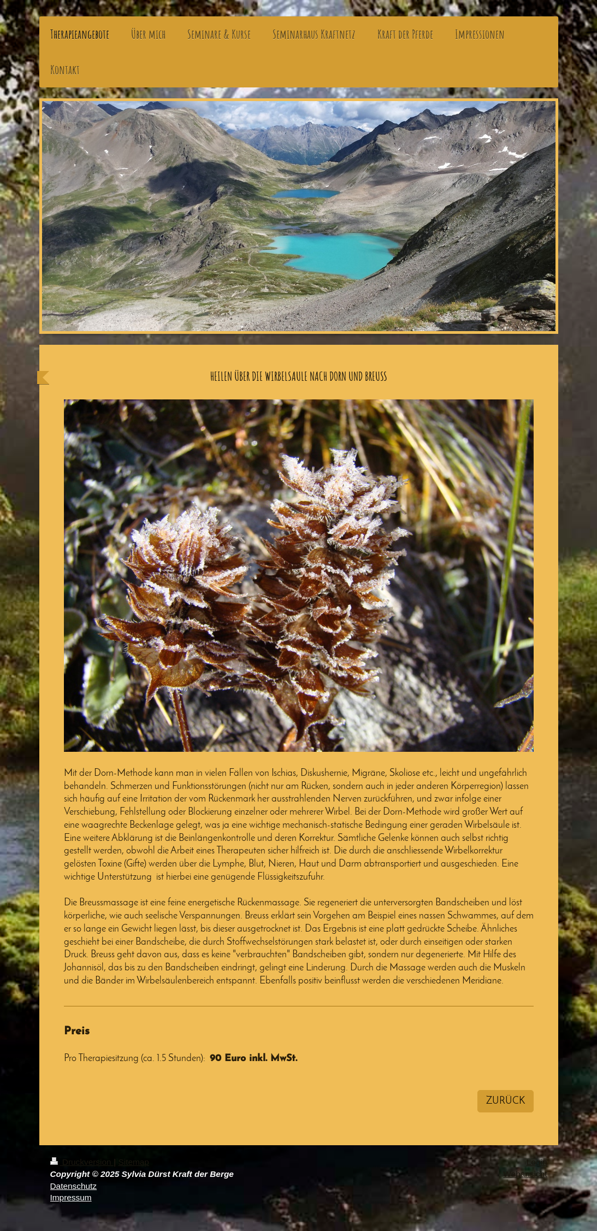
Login (537, 1162)
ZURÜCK (505, 1101)
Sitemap (133, 1162)
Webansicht (525, 1174)
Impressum (71, 1197)
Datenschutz (73, 1186)
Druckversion (82, 1162)
